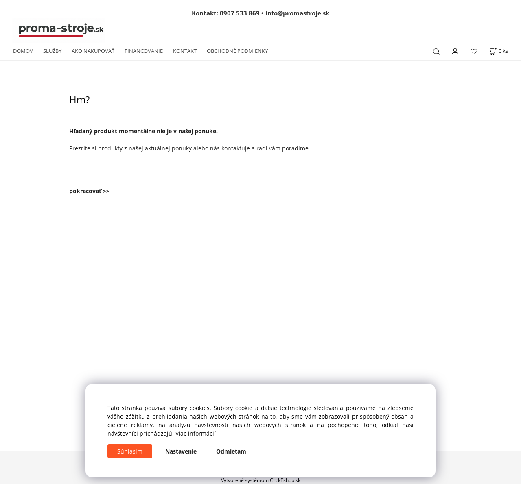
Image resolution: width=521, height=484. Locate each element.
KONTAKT (185, 50)
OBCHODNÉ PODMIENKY (237, 50)
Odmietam (231, 451)
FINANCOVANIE (144, 50)
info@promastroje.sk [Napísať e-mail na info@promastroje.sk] (297, 13)
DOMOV (23, 50)
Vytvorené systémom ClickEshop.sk (260, 480)
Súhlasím (129, 451)
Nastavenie (181, 451)
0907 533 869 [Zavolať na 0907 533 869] (240, 13)
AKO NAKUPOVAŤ (93, 50)
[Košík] (498, 51)
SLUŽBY (52, 50)
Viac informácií (195, 433)
